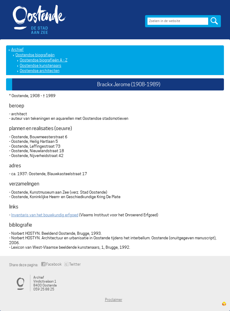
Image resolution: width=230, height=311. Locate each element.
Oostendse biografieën (35, 55)
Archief (17, 49)
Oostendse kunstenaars (40, 65)
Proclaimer (113, 299)
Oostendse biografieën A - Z (43, 60)
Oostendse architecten (39, 70)
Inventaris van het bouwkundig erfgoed (44, 215)
